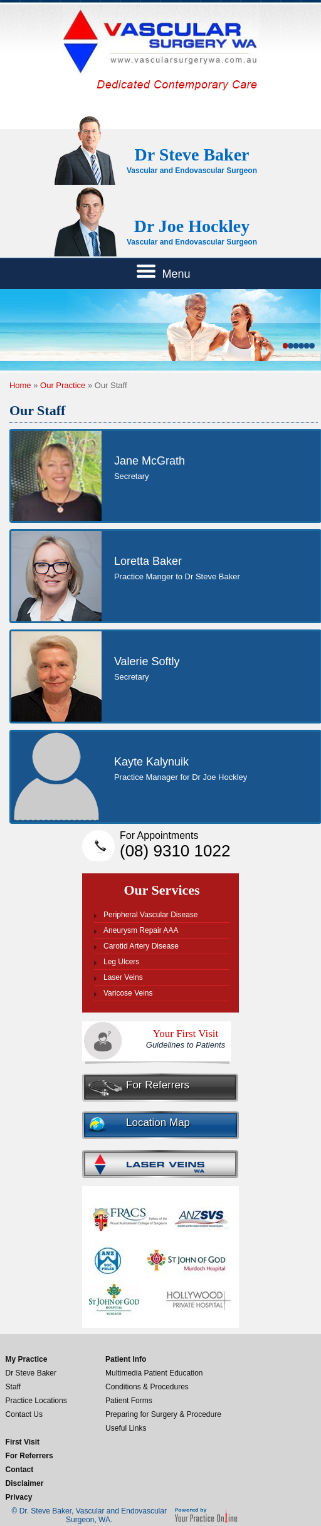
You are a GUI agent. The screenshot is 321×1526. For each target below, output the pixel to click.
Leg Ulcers (121, 961)
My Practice (27, 1359)
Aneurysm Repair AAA (140, 930)
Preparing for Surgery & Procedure (163, 1414)
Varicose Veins (128, 993)
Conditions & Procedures (147, 1386)
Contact (20, 1469)
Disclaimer (25, 1483)
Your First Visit (185, 1039)
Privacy (19, 1497)
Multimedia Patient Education (154, 1373)
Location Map (158, 1123)
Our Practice (62, 385)
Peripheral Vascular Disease (150, 914)
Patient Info (125, 1359)
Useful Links (125, 1428)
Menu (163, 272)
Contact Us (24, 1414)
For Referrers (157, 1085)
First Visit (22, 1442)
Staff (13, 1386)
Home (20, 385)
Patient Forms (128, 1400)
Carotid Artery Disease (141, 946)
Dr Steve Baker (31, 1373)
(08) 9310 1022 (179, 845)
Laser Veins (123, 977)
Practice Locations (36, 1400)
